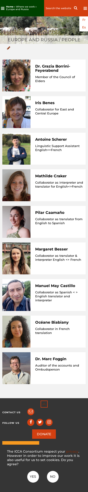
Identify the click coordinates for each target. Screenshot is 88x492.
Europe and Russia (17, 9)
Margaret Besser (51, 249)
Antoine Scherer (51, 139)
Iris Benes (45, 103)
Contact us (11, 412)
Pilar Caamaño (49, 212)
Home (9, 6)
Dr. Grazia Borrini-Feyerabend (52, 68)
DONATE (44, 434)
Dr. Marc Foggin (50, 359)
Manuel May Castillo (55, 286)
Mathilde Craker (51, 176)
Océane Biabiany (52, 322)
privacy (72, 451)
